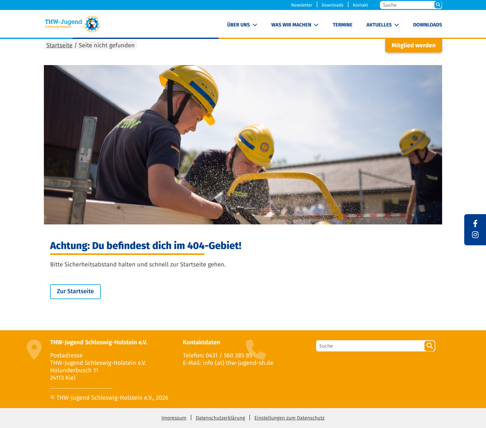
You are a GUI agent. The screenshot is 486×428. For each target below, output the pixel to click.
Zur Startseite (75, 291)
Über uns (238, 25)
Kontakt (360, 5)
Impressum (173, 418)
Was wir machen (291, 25)
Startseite (59, 45)
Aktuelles (379, 25)
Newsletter (301, 5)
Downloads (332, 5)
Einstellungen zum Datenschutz (289, 418)
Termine (343, 25)
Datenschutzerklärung (220, 418)
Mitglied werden (414, 45)
